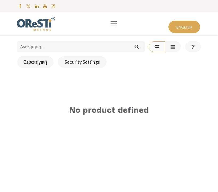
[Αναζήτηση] (136, 46)
